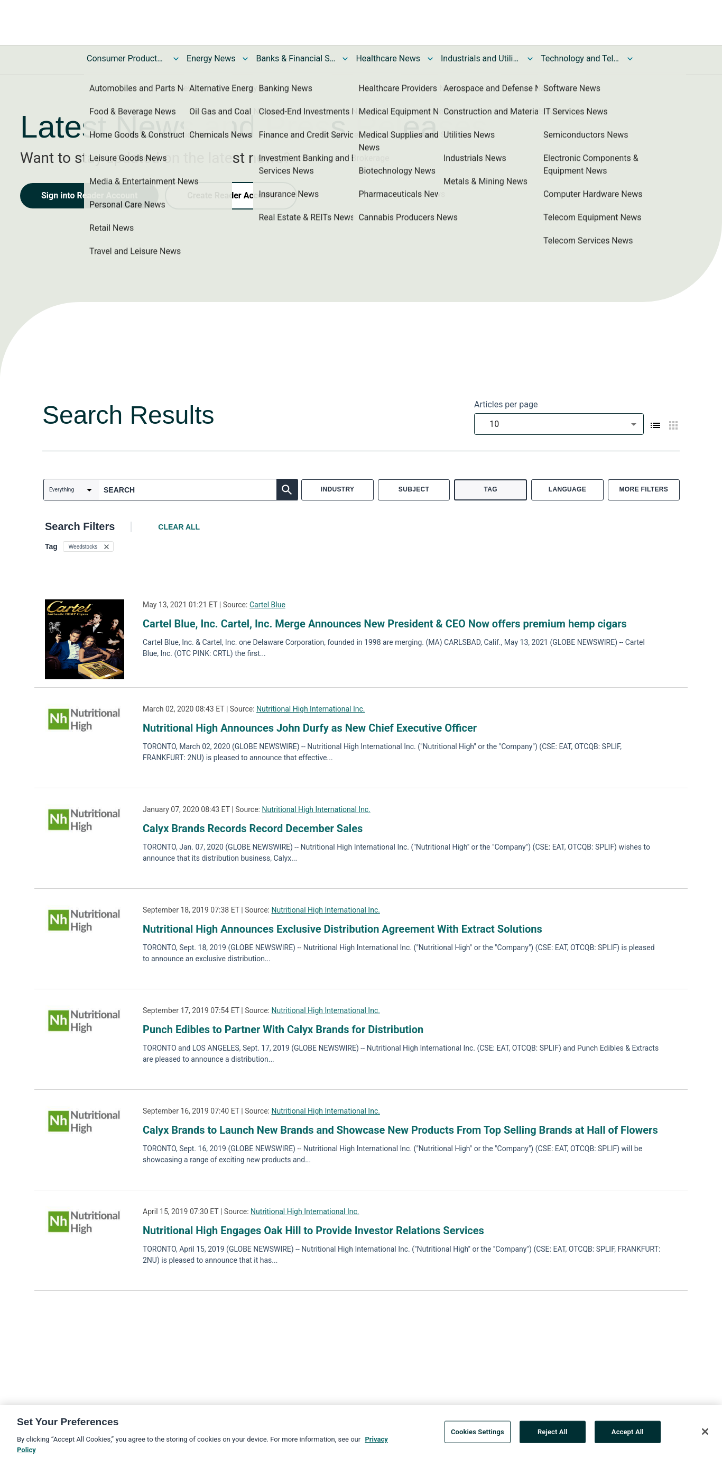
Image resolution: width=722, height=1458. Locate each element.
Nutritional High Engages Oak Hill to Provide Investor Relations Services (313, 1230)
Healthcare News (388, 58)
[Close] (705, 1436)
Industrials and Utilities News (480, 58)
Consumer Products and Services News (126, 58)
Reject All (553, 1437)
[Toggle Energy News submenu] (245, 58)
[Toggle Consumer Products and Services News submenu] (176, 58)
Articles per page (506, 404)
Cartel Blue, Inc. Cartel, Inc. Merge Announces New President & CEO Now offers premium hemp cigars (385, 623)
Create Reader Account (231, 195)
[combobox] (559, 424)
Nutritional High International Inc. (310, 709)
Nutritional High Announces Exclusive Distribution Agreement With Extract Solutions (342, 929)
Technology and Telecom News (580, 58)
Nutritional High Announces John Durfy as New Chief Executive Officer (310, 728)
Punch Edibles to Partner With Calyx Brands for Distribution (283, 1029)
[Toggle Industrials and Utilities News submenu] (530, 58)
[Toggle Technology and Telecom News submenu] (630, 58)
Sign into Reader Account (89, 195)
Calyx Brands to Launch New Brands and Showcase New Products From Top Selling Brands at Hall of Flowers (400, 1130)
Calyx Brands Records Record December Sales (253, 828)
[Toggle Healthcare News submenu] (430, 58)
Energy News (211, 58)
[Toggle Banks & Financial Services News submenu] (345, 58)
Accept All (628, 1437)
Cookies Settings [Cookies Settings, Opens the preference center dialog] (477, 1437)
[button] (88, 546)
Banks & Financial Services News (295, 58)
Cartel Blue (267, 604)
